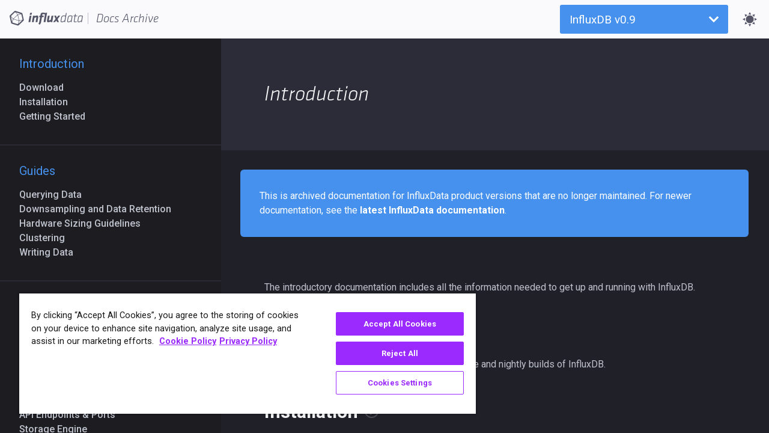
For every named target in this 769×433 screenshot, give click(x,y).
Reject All (390, 353)
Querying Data (55, 194)
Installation (48, 102)
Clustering (47, 238)
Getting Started (57, 116)
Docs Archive (127, 19)
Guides (37, 171)
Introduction (51, 64)
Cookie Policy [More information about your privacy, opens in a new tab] (187, 341)
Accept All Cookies (390, 323)
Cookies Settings (391, 382)
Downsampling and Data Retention (100, 209)
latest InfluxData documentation (432, 210)
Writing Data (51, 252)
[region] (242, 353)
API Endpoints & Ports (72, 414)
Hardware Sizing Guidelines (85, 223)
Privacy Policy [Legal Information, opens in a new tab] (248, 341)
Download (46, 87)
